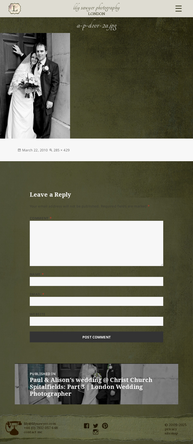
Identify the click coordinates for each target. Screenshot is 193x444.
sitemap (171, 433)
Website (37, 314)
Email (37, 294)
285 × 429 (62, 150)
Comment (41, 218)
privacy (171, 429)
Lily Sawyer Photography (96, 7)
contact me (33, 432)
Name (37, 274)
